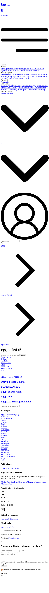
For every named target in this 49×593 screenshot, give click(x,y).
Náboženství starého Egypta (10, 89)
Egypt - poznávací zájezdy (10, 69)
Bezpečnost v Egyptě (29, 86)
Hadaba (3, 433)
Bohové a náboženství (22, 74)
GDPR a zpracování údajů (10, 468)
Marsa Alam (5, 443)
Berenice (4, 422)
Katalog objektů (6, 295)
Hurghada (4, 435)
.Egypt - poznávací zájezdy (10, 414)
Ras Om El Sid (6, 454)
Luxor (3, 439)
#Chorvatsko (22, 482)
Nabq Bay (4, 447)
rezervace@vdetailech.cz (9, 519)
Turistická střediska (7, 74)
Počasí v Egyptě (6, 86)
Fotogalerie (5, 82)
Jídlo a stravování (40, 88)
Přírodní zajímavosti (13, 78)
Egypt (3, 246)
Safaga (3, 458)
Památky (38, 76)
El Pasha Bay (5, 430)
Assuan (3, 420)
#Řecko (3, 482)
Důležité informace (32, 70)
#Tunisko (30, 482)
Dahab (3, 424)
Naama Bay (5, 445)
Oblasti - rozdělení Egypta (25, 76)
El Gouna (4, 428)
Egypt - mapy (16, 86)
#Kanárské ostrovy (40, 482)
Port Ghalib (5, 451)
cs (1, 143)
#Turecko (9, 482)
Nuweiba (4, 449)
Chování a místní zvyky (26, 88)
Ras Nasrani (5, 452)
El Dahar (4, 426)
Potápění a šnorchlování (28, 89)
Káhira (3, 437)
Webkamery (41, 89)
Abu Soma (4, 416)
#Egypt (11, 484)
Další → (4, 460)
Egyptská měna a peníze (9, 88)
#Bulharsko (5, 484)
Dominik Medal (13, 538)
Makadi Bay (5, 441)
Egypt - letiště (25, 78)
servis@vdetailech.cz (8, 527)
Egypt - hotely (35, 74)
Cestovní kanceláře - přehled (16, 70)
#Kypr (15, 482)
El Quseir (4, 432)
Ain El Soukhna (6, 418)
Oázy (14, 76)
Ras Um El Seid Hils (8, 456)
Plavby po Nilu (24, 69)
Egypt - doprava (42, 86)
